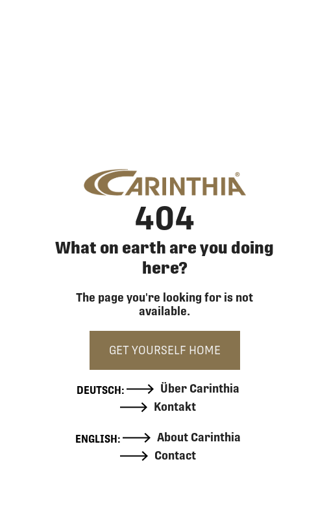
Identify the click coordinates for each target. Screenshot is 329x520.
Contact (158, 456)
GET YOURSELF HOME (165, 350)
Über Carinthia (183, 389)
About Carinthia (182, 437)
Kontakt (158, 407)
